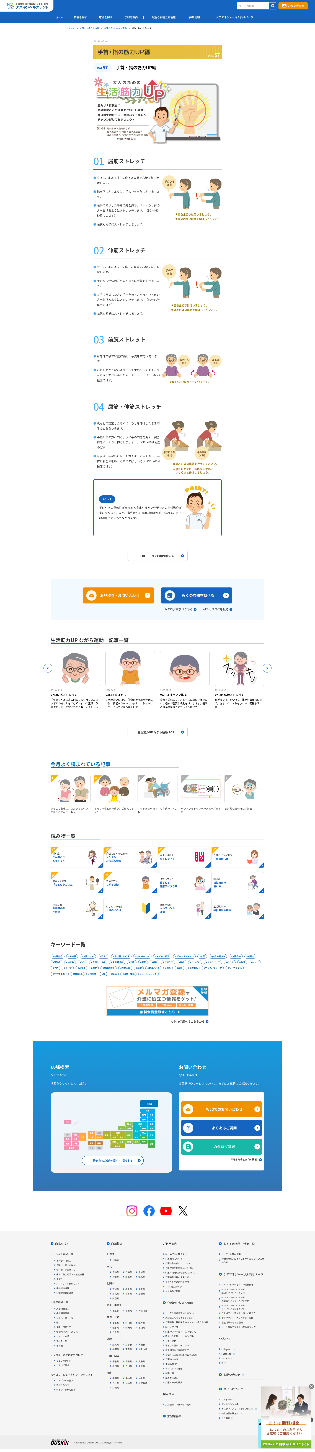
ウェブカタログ (63, 1360)
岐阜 (129, 1135)
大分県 (115, 1382)
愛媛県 (141, 1365)
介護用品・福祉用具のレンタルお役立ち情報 (186, 1322)
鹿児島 (71, 1148)
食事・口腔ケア (63, 1326)
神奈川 (144, 1142)
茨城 (151, 1135)
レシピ (255, 962)
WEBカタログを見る (216, 609)
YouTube (225, 1358)
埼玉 (144, 1132)
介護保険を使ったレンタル (178, 1263)
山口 (82, 1137)
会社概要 (225, 1417)
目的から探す (62, 1385)
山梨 (136, 1137)
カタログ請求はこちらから (189, 1021)
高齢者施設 (109, 968)
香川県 (128, 1365)
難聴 (144, 962)
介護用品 (58, 956)
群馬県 (115, 1293)
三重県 (115, 1332)
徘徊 (182, 962)
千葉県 (128, 1310)
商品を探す (62, 1243)
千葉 (151, 1144)
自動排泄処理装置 (64, 1292)
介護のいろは (171, 1359)
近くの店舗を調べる (198, 595)
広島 (91, 1137)
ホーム (71, 28)
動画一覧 (169, 1373)
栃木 (151, 1128)
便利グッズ (61, 1340)
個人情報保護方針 (230, 1413)
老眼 (132, 962)
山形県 (128, 1276)
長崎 (67, 1139)
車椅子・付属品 (63, 1260)
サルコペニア (213, 962)
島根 (91, 1132)
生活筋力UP (171, 1363)
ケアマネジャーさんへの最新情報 (237, 1284)
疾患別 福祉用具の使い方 (177, 1349)
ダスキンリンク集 (230, 1404)
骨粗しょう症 (98, 962)
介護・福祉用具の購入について (180, 1272)
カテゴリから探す (64, 1380)
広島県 (141, 1361)
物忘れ (71, 962)
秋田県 (115, 1276)
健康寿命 (193, 968)
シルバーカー (143, 956)
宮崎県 (128, 1382)
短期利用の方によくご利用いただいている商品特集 (242, 1260)
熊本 (67, 1143)
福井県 (141, 1322)
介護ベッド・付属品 (66, 1265)
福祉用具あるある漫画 (232, 1322)
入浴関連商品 (62, 1308)
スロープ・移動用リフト (68, 1283)
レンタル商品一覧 (63, 1254)
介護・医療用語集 (173, 1382)
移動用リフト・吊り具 (67, 1331)
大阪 (114, 1137)
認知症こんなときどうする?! (179, 1317)
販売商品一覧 (60, 1302)
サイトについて (233, 1389)
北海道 (149, 1103)
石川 (129, 1128)
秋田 (144, 1115)
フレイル (196, 962)
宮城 (151, 1119)
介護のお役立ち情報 (89, 28)
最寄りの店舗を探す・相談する (113, 1160)
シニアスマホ (235, 968)
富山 (129, 1124)
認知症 (57, 962)
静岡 (136, 1141)
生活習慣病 (117, 962)
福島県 (141, 1276)
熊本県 (141, 1378)
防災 (243, 962)
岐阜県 (115, 1327)
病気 (94, 968)
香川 (99, 1143)
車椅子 (73, 956)
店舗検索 (117, 1243)
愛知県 (141, 1327)
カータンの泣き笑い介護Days (179, 1312)
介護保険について (173, 1258)
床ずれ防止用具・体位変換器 (70, 1274)
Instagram (226, 1349)
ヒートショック (149, 973)
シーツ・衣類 (62, 1336)
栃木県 (128, 1289)
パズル (82, 968)
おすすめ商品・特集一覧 (239, 1243)
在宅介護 (126, 968)
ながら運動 (170, 1340)
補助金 (251, 956)
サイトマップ (227, 1399)
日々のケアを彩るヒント (233, 1307)
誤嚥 (114, 973)
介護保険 (236, 956)
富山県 (115, 1322)
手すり (104, 956)
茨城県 (115, 1289)
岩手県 (128, 1272)
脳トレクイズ (171, 1326)
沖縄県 (115, 1387)
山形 (144, 1119)
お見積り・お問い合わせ (119, 595)
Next (267, 668)
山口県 (115, 1365)
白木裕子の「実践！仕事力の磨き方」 (239, 1313)
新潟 (140, 1124)
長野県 (128, 1293)
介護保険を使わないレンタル (179, 1267)
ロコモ (230, 962)
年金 (169, 968)
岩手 (151, 1115)
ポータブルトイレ (185, 956)
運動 (155, 962)
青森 (147, 1110)
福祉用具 (78, 973)
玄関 (203, 956)
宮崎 (75, 1143)
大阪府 (141, 1344)
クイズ (68, 968)
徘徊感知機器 (62, 1288)
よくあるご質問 (224, 1127)
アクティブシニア (213, 968)
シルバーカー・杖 (64, 1317)
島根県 (115, 1361)
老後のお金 (154, 968)
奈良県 (128, 1349)
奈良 (114, 1141)
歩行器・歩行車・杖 (66, 1269)
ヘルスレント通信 (173, 1368)
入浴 (83, 962)
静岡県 (128, 1327)
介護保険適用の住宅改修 (177, 1277)
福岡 (75, 1134)
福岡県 (115, 1378)
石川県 (128, 1322)
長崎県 (128, 1378)
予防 (56, 968)
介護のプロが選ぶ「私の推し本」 (181, 1331)
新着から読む (171, 1377)
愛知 (129, 1141)
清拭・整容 (129, 973)
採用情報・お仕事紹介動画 (178, 1404)
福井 (121, 1128)
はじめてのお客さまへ (176, 1254)
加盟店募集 (174, 1416)
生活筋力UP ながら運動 (115, 28)
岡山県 (128, 1361)
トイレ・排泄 (163, 956)
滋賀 (121, 1137)
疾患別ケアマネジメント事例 (235, 1299)
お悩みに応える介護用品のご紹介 (181, 1354)
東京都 (115, 1310)
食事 (180, 968)
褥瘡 (139, 968)
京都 (118, 1132)
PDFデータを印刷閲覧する (162, 556)
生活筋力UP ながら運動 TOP (161, 732)
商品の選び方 (218, 956)
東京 (144, 1137)
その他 (59, 1345)
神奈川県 (142, 1310)
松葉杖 (93, 973)
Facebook (226, 1353)
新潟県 (141, 1293)
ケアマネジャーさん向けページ (243, 1274)
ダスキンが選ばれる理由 (177, 1281)
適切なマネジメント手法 (233, 1291)
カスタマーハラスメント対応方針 (237, 1408)
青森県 (115, 1272)
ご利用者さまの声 (173, 1286)
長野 (136, 1130)
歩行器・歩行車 (122, 956)
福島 (151, 1124)
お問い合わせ (296, 5)
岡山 (99, 1137)
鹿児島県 (142, 1382)
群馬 (144, 1128)
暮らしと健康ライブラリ (177, 1345)
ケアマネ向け (60, 973)
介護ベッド (88, 956)
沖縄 (67, 1121)
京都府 (128, 1344)
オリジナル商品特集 (231, 1254)
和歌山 (117, 1146)
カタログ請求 (224, 1146)
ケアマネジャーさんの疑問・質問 (237, 1317)
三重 (121, 1141)
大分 (75, 1139)
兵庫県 (115, 1349)
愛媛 (91, 1143)
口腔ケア (168, 962)
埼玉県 (141, 1289)
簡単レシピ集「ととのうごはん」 (181, 1336)
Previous (47, 668)
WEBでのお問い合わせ (224, 1109)
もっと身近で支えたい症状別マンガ (238, 1326)
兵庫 (106, 1135)
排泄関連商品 (62, 1313)
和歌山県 (142, 1349)
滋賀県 (115, 1344)
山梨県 (115, 1298)
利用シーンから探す (65, 1389)
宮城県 (141, 1272)
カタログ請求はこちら (178, 609)
